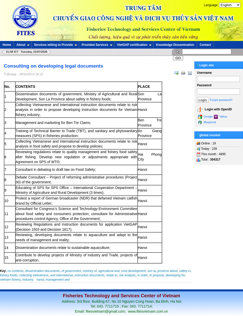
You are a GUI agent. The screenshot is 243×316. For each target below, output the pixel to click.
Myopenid (207, 122)
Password (204, 85)
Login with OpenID (214, 110)
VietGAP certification (134, 45)
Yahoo (220, 117)
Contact (205, 45)
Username (204, 73)
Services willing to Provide (55, 45)
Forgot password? (221, 99)
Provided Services (97, 45)
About (23, 45)
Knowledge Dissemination (175, 45)
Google (205, 117)
